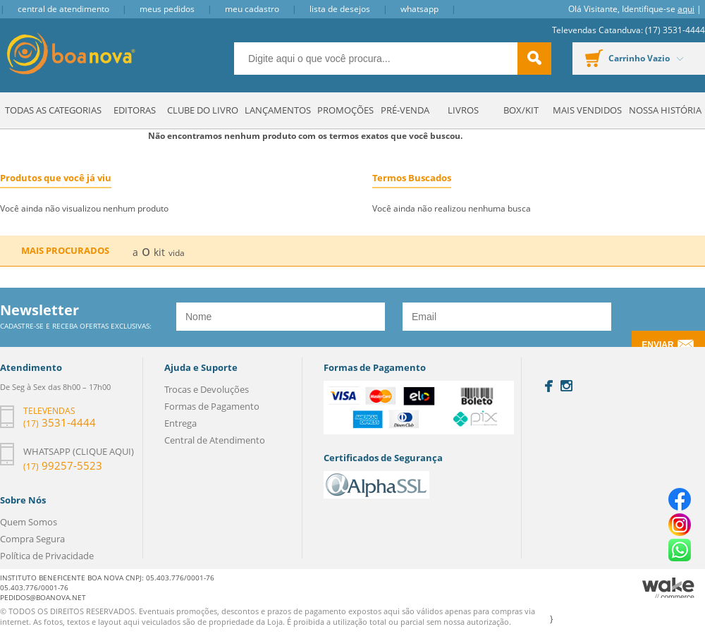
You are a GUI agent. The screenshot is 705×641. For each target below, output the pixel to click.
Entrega (180, 423)
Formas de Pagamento (211, 406)
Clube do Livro (202, 110)
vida (176, 253)
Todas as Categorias (53, 110)
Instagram (566, 385)
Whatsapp (419, 9)
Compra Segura (32, 538)
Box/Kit (521, 110)
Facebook (549, 386)
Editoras (135, 110)
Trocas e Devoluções (206, 389)
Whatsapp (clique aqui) (78, 451)
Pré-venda (405, 110)
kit (159, 252)
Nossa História (665, 110)
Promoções (345, 110)
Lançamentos (278, 110)
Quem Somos (28, 521)
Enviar (657, 345)
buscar (534, 58)
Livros (463, 110)
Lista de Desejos (339, 9)
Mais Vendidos (587, 110)
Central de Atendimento (63, 9)
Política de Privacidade (47, 555)
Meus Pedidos (167, 9)
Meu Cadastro (252, 9)
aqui (686, 9)
